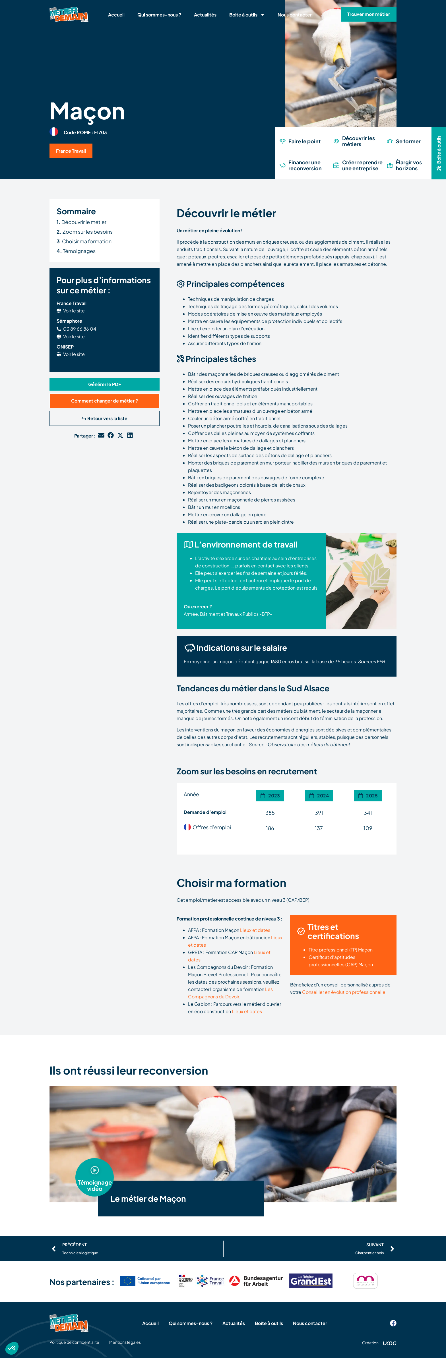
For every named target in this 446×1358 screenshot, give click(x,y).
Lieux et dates (255, 930)
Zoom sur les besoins (85, 231)
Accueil (116, 15)
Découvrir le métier (81, 222)
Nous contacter (295, 15)
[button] (104, 384)
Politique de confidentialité (74, 1342)
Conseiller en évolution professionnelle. (344, 992)
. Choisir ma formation (84, 241)
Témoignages (76, 251)
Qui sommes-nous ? (159, 15)
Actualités (205, 15)
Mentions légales (125, 1342)
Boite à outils (247, 15)
